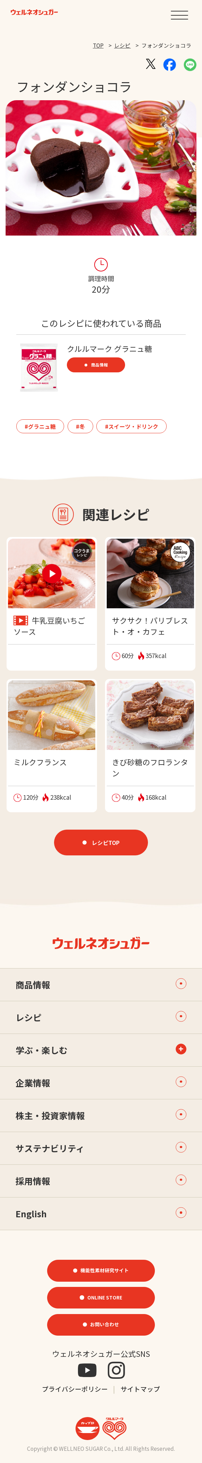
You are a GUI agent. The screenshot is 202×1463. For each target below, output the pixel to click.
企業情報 (101, 1082)
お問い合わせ (105, 1324)
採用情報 (101, 1181)
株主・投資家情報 (101, 1115)
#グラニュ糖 (40, 426)
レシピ (122, 45)
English (101, 1213)
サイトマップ (140, 1388)
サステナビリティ (101, 1148)
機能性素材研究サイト (105, 1270)
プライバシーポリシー (75, 1388)
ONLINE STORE (105, 1297)
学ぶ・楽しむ (42, 1050)
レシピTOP (106, 842)
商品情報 (99, 364)
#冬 (80, 426)
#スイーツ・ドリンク (131, 426)
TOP (98, 45)
